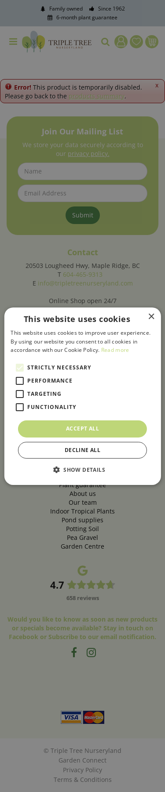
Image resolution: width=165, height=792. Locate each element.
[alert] (82, 396)
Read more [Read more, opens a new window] (115, 350)
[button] (82, 469)
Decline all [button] (82, 450)
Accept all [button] (82, 428)
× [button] (151, 316)
